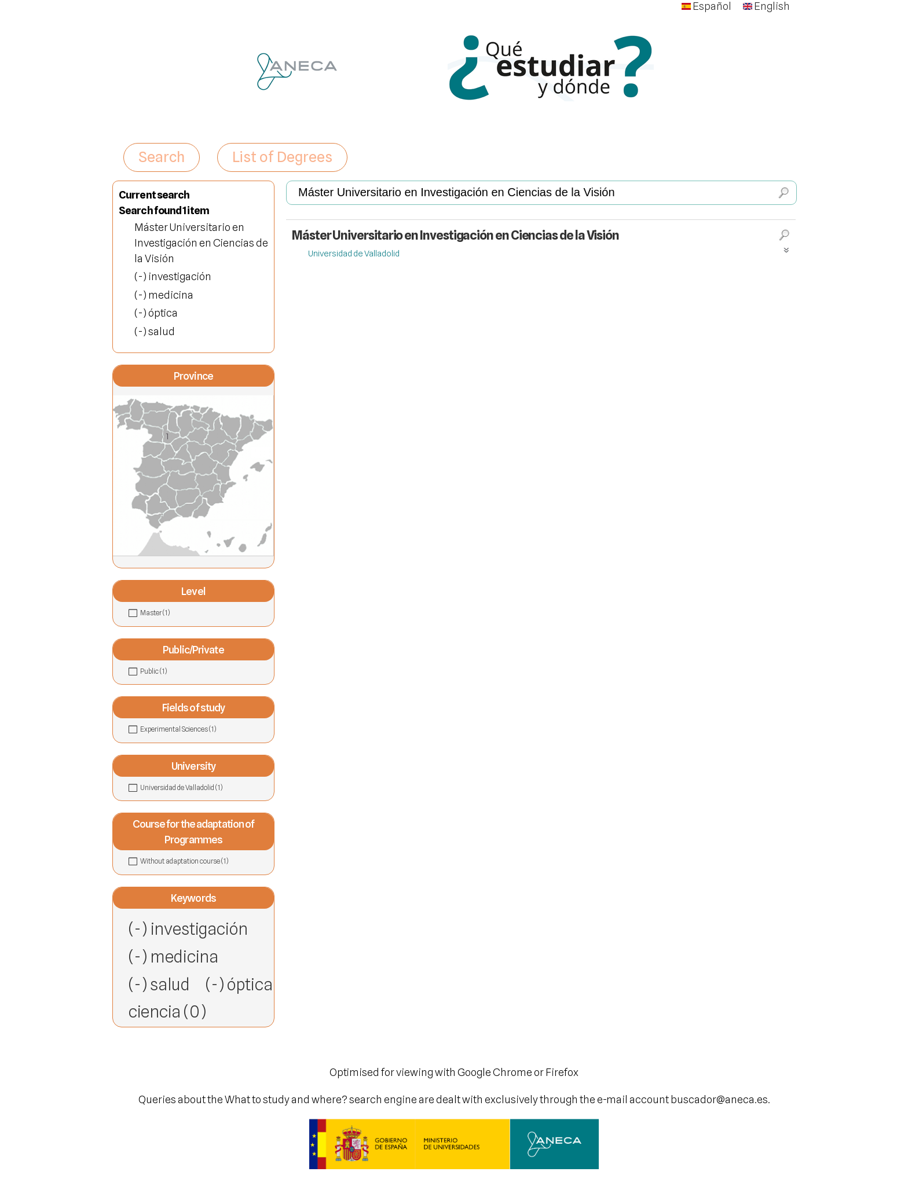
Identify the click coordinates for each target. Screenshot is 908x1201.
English (766, 6)
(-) (141, 276)
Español (706, 6)
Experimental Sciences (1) (205, 729)
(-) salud (159, 984)
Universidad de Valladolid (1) (205, 788)
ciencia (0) (167, 1011)
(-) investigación (188, 929)
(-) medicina (173, 956)
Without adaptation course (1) (205, 861)
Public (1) (179, 670)
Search (161, 157)
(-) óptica (239, 984)
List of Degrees (282, 157)
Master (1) (182, 612)
